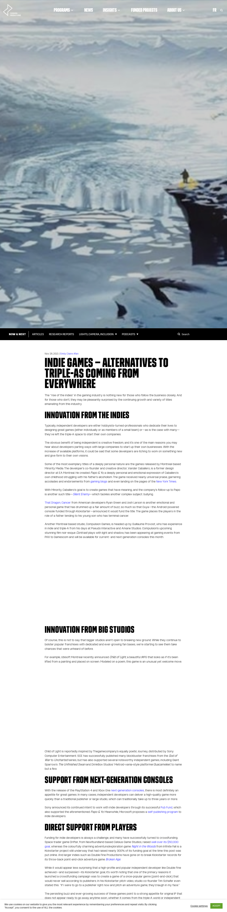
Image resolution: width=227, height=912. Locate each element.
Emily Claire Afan (69, 353)
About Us (176, 10)
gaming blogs (98, 481)
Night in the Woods (144, 846)
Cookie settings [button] (199, 906)
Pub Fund (166, 807)
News (88, 10)
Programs (64, 10)
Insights (112, 10)
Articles (38, 334)
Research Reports (61, 334)
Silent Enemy (81, 494)
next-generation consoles (127, 790)
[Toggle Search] (221, 10)
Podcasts (128, 334)
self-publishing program (163, 812)
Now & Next (17, 334)
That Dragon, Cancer (58, 502)
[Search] (179, 334)
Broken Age (113, 859)
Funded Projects (144, 10)
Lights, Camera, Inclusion (96, 334)
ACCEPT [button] (216, 905)
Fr (214, 10)
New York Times (166, 481)
